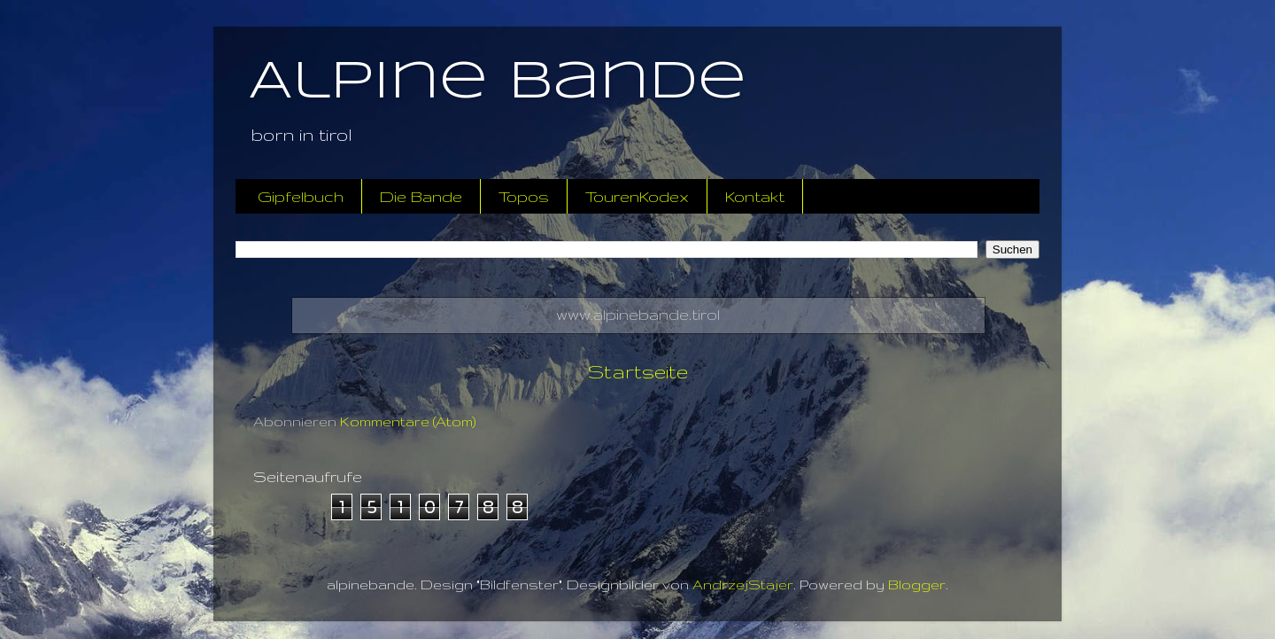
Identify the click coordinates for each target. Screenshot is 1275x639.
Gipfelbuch (301, 196)
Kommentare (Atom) (408, 421)
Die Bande (421, 196)
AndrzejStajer (742, 584)
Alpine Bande (497, 82)
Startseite (638, 371)
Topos (523, 196)
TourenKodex (637, 196)
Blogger (917, 584)
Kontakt (754, 196)
